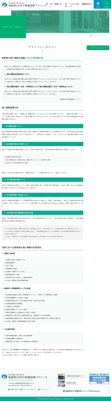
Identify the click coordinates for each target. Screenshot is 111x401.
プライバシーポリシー (29, 389)
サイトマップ (44, 389)
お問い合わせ (14, 389)
